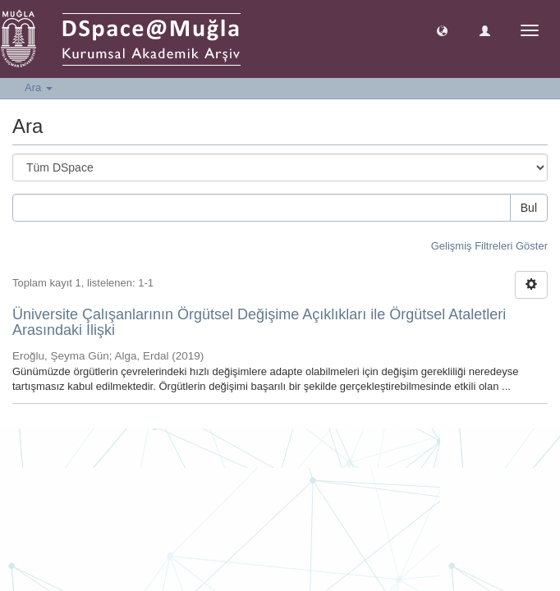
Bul (529, 207)
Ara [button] (39, 87)
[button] (442, 30)
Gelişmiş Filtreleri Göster (489, 246)
